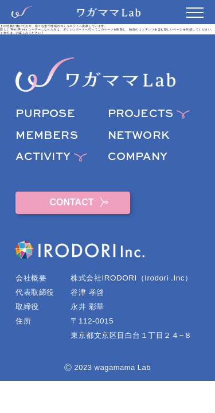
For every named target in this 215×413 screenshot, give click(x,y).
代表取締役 (34, 292)
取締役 (27, 306)
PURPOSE (45, 113)
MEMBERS (46, 135)
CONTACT (73, 202)
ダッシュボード (74, 29)
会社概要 (30, 278)
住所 (23, 321)
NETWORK (139, 135)
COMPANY (137, 156)
